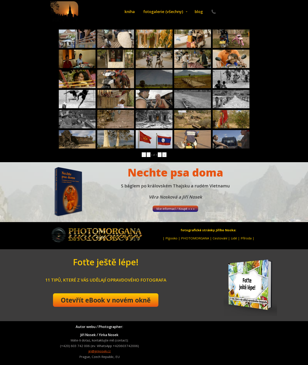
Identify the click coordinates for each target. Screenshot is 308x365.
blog (199, 11)
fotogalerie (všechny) (163, 11)
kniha (130, 11)
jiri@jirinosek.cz (99, 351)
